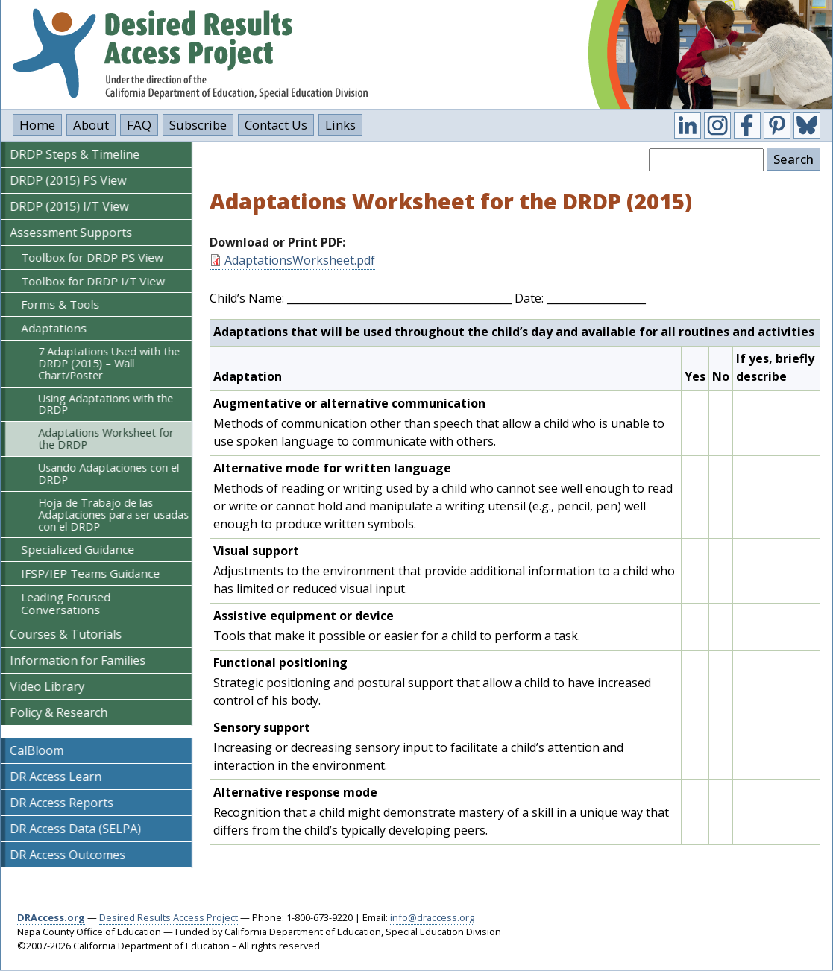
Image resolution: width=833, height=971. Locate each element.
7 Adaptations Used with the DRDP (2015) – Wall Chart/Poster (109, 363)
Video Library (47, 686)
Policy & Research (58, 712)
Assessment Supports (71, 232)
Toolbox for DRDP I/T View (93, 280)
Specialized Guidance (77, 549)
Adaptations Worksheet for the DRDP (106, 439)
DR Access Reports (61, 802)
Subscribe (198, 124)
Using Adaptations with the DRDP (105, 404)
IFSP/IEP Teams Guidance (90, 573)
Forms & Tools (60, 304)
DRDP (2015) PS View (68, 180)
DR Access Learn (55, 776)
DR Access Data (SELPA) (75, 828)
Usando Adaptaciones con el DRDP (108, 474)
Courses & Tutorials (66, 634)
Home (37, 124)
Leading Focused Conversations (65, 603)
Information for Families (77, 660)
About (91, 124)
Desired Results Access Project (168, 917)
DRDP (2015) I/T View (69, 206)
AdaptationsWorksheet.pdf (299, 260)
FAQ (139, 124)
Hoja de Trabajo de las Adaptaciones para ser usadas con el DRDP (113, 515)
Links (340, 124)
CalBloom (36, 750)
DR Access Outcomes (67, 855)
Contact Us (276, 124)
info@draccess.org (432, 917)
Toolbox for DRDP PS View (92, 257)
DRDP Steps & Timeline (74, 154)
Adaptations (54, 327)
